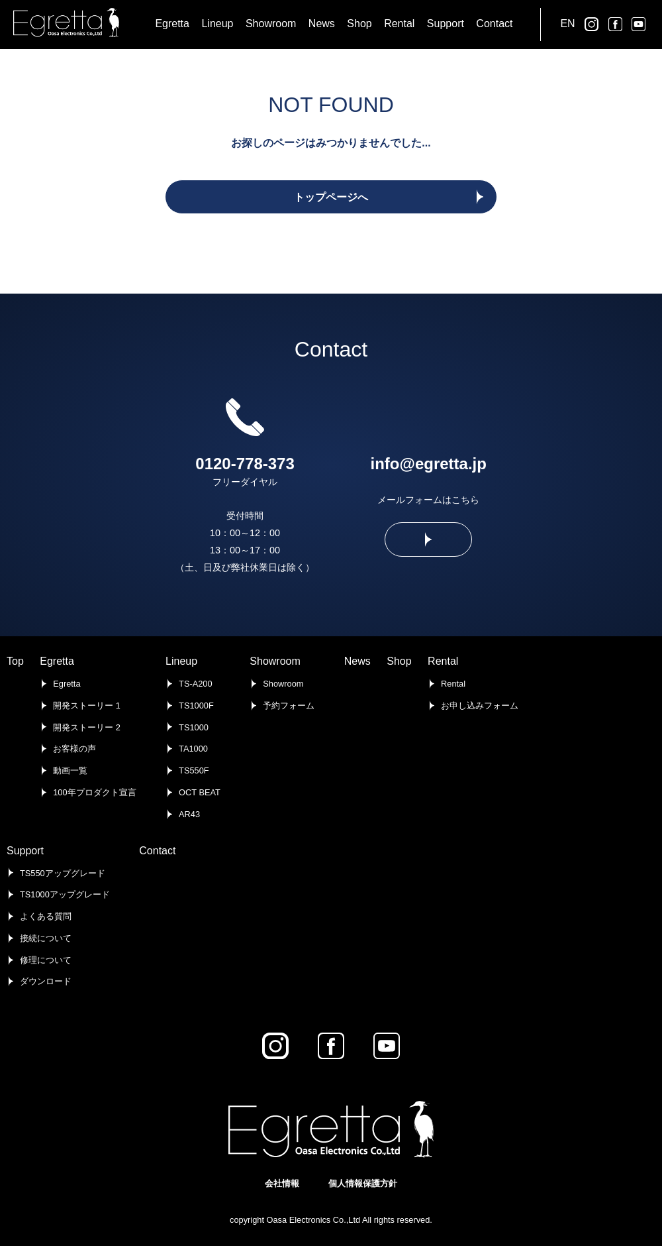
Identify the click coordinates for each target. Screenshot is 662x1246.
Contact (157, 850)
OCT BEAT (199, 792)
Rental (443, 661)
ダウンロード (45, 981)
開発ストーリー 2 (86, 727)
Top (15, 661)
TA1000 (193, 749)
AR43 (189, 814)
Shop (399, 661)
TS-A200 (196, 684)
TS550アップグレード (62, 873)
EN (567, 23)
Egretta (57, 661)
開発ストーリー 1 (86, 705)
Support (25, 850)
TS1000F (196, 705)
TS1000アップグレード (65, 894)
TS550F (194, 770)
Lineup (181, 661)
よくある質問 (45, 916)
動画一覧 (70, 770)
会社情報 (282, 1183)
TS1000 (194, 727)
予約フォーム (288, 705)
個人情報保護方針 (362, 1183)
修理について (45, 960)
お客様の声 (74, 749)
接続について (45, 938)
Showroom (275, 661)
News (357, 661)
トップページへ (331, 197)
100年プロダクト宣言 (94, 792)
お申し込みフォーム (479, 705)
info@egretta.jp (429, 464)
